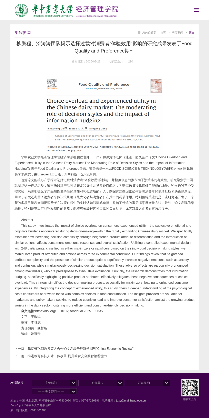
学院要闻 (177, 32)
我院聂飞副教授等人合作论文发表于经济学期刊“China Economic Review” (81, 348)
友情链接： (18, 382)
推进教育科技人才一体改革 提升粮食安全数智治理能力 (67, 356)
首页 (163, 32)
